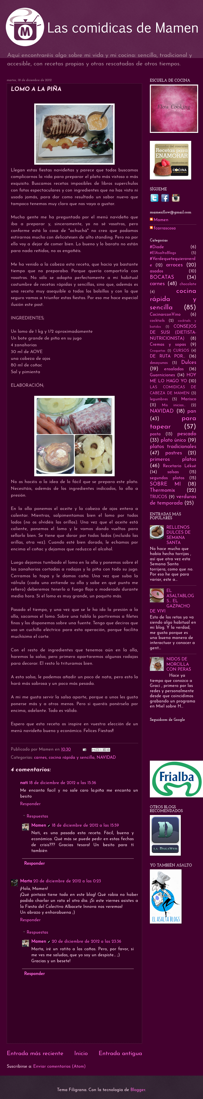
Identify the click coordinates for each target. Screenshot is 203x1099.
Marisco (188, 399)
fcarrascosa (165, 228)
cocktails (157, 321)
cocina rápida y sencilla (72, 757)
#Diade (157, 247)
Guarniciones (162, 375)
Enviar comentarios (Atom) (59, 1066)
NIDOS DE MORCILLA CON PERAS (178, 664)
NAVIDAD (106, 757)
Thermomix (162, 490)
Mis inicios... (174, 405)
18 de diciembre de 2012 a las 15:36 (62, 783)
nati (24, 783)
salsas (173, 472)
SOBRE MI (165, 484)
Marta (26, 881)
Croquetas (157, 350)
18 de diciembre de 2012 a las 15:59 (85, 825)
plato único (173, 440)
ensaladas (174, 369)
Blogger (137, 1090)
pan (191, 411)
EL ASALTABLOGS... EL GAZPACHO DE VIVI (172, 601)
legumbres (159, 399)
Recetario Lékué (179, 466)
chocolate (188, 284)
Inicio (81, 1054)
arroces (174, 265)
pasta (155, 434)
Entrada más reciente (35, 1054)
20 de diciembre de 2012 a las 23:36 (86, 941)
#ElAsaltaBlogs (163, 253)
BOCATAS (162, 277)
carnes (40, 757)
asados (156, 271)
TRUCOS (158, 497)
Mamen (38, 825)
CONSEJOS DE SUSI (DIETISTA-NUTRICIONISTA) (173, 332)
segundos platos (167, 478)
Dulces (188, 362)
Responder (30, 804)
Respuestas (37, 816)
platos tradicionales (173, 446)
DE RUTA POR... (167, 356)
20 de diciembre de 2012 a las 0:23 (67, 881)
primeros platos (173, 459)
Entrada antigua (120, 1054)
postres (173, 453)
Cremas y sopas (168, 344)
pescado (186, 434)
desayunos (159, 363)
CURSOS (181, 351)
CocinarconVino (165, 314)
